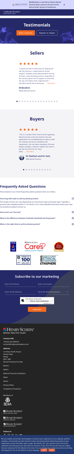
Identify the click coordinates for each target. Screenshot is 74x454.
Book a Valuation (25, 33)
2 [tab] (19, 101)
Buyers (6, 365)
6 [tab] (30, 101)
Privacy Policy (8, 385)
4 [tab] (25, 101)
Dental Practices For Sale (13, 362)
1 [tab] (17, 101)
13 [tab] (49, 101)
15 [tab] (54, 101)
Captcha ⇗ (48, 303)
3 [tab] (22, 101)
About (5, 381)
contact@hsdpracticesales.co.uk (15, 344)
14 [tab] (51, 101)
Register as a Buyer (47, 33)
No (52, 450)
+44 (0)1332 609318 (11, 341)
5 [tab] (27, 101)
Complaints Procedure (12, 389)
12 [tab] (46, 101)
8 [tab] (35, 101)
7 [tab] (33, 101)
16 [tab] (57, 101)
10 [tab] (41, 101)
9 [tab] (38, 101)
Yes (44, 450)
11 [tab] (43, 101)
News (5, 377)
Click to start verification (39, 301)
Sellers (5, 369)
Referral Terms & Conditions (14, 373)
